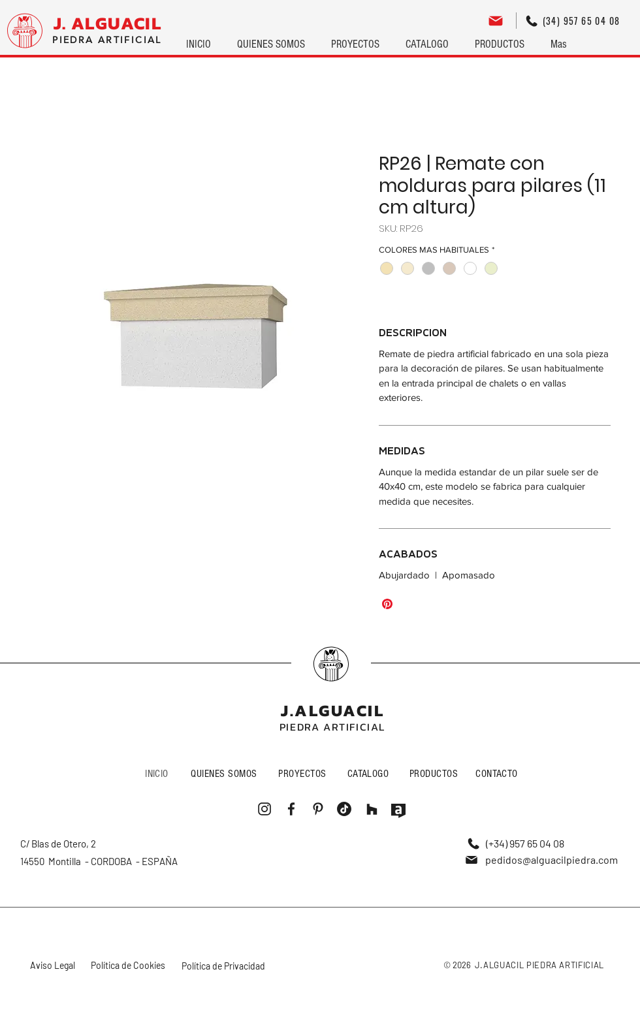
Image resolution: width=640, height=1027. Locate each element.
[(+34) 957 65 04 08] (515, 843)
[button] (355, 38)
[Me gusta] (331, 664)
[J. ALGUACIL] (107, 23)
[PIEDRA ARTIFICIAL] (107, 40)
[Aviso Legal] (53, 965)
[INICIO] (158, 773)
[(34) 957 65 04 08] (573, 20)
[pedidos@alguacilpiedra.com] (541, 859)
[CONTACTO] (498, 773)
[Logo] (25, 30)
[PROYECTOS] (303, 773)
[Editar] (495, 20)
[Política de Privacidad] (224, 966)
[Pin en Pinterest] (387, 604)
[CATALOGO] (369, 773)
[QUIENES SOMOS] (225, 773)
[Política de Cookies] (129, 965)
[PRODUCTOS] (435, 773)
